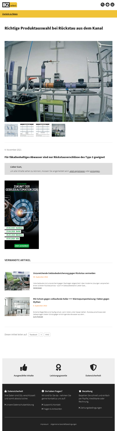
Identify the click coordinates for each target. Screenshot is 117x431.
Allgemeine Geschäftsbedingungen (64, 424)
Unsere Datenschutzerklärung (19, 404)
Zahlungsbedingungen (90, 407)
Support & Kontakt (51, 404)
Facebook (33, 334)
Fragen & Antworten (52, 408)
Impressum (44, 424)
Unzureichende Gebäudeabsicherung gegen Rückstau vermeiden (64, 273)
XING (47, 334)
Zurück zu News (10, 13)
